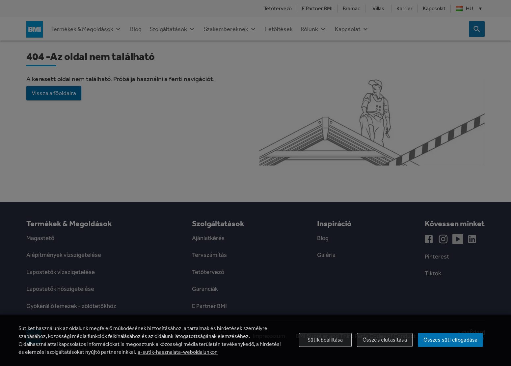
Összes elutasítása (385, 340)
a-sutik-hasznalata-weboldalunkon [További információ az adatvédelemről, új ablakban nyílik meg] (178, 352)
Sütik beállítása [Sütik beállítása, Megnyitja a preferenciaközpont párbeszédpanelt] (325, 340)
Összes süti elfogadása (450, 340)
